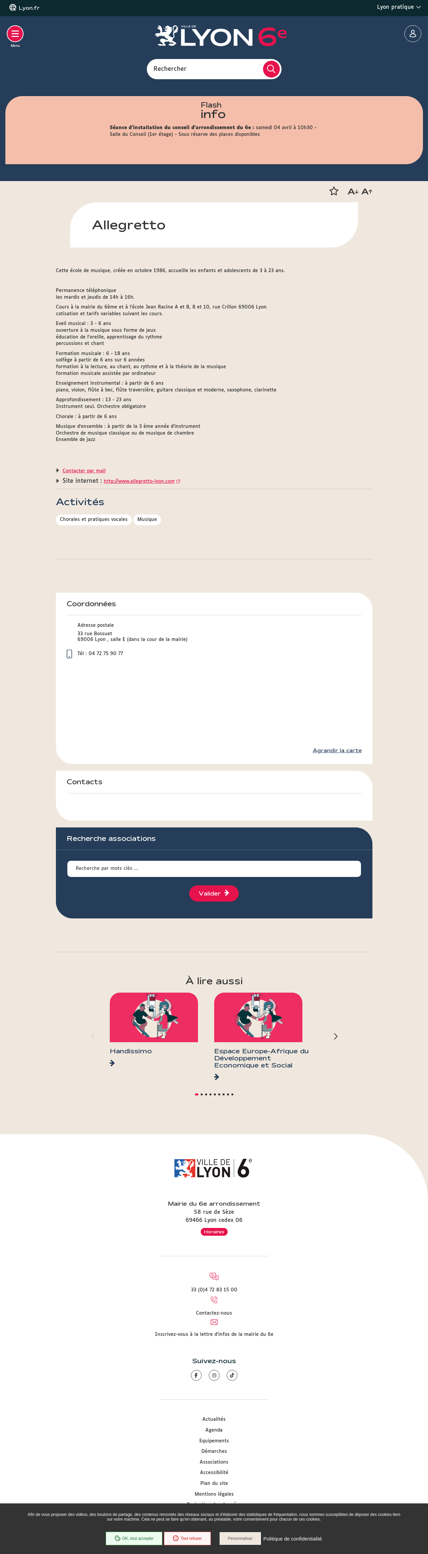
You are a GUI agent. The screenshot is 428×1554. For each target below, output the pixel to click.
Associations (214, 1462)
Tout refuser (187, 1538)
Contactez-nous (214, 1313)
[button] (334, 191)
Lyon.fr (29, 8)
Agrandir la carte (337, 750)
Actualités (214, 1419)
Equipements (214, 1441)
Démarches (214, 1451)
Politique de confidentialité (292, 1539)
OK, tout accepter (134, 1538)
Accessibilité (214, 1472)
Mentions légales (214, 1494)
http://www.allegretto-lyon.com (139, 481)
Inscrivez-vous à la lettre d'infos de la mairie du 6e (214, 1334)
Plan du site (214, 1483)
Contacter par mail (84, 471)
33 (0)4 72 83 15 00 (214, 1290)
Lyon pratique (399, 7)
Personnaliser (240, 1538)
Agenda (214, 1430)
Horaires (214, 1231)
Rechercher (170, 69)
